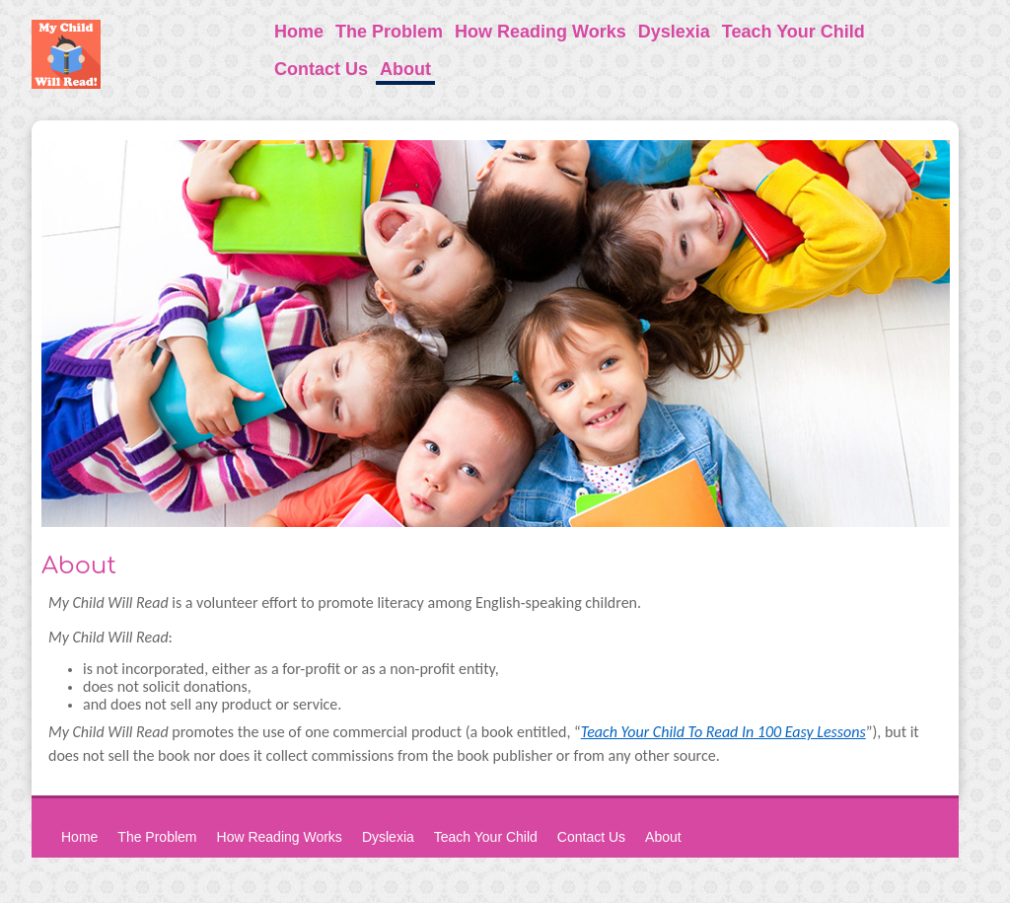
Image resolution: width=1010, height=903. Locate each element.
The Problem (389, 31)
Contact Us (321, 69)
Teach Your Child (793, 31)
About (405, 69)
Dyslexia (674, 31)
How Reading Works (540, 31)
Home (299, 31)
